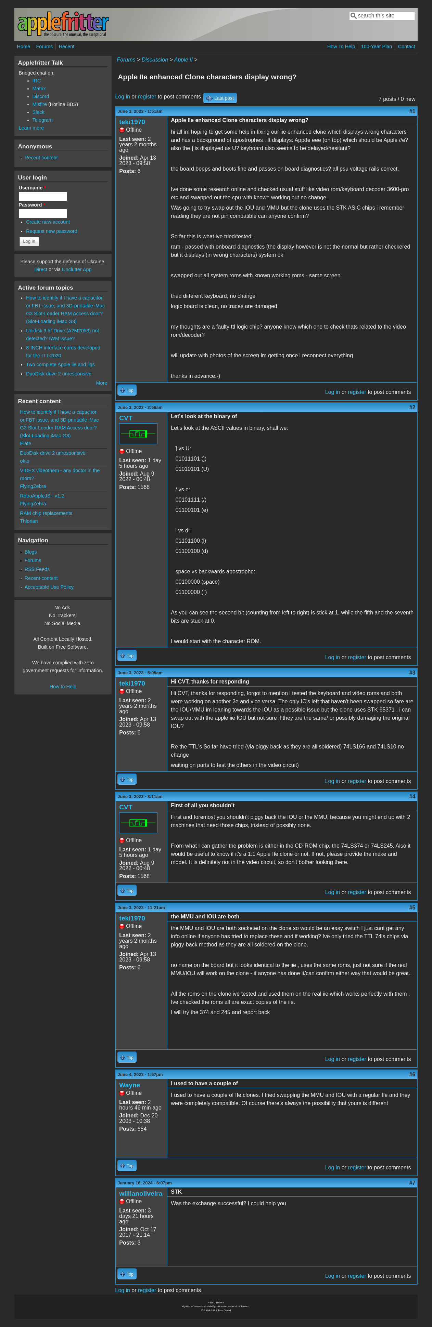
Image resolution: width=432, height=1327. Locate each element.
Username (32, 187)
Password (32, 205)
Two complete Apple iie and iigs (60, 364)
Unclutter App (76, 269)
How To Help (341, 46)
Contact (406, 46)
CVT (125, 418)
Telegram (43, 120)
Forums (44, 46)
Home (23, 46)
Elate (25, 443)
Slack (39, 112)
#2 (412, 407)
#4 (412, 796)
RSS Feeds (37, 569)
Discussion (155, 60)
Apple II (183, 60)
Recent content (41, 157)
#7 (412, 1183)
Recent (67, 46)
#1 (412, 111)
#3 (412, 673)
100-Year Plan (376, 46)
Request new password (51, 231)
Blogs (31, 552)
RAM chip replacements (46, 513)
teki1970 (132, 121)
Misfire (40, 104)
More (101, 383)
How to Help (63, 686)
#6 (412, 1074)
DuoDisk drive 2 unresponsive (58, 373)
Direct (40, 269)
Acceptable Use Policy (49, 587)
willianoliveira (140, 1193)
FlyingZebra (33, 486)
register (147, 96)
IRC (37, 80)
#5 (412, 908)
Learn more (31, 128)
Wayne (129, 1085)
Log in (122, 96)
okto (24, 461)
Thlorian (29, 521)
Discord (41, 96)
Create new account (48, 222)
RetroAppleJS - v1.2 (42, 496)
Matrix (39, 88)
